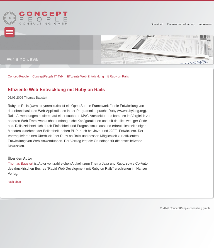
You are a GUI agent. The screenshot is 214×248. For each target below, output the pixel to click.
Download (157, 24)
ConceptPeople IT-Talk (47, 76)
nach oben (14, 181)
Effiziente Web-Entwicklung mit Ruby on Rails (98, 76)
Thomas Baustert (20, 164)
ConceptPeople (18, 76)
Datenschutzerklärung (180, 24)
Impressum (205, 24)
